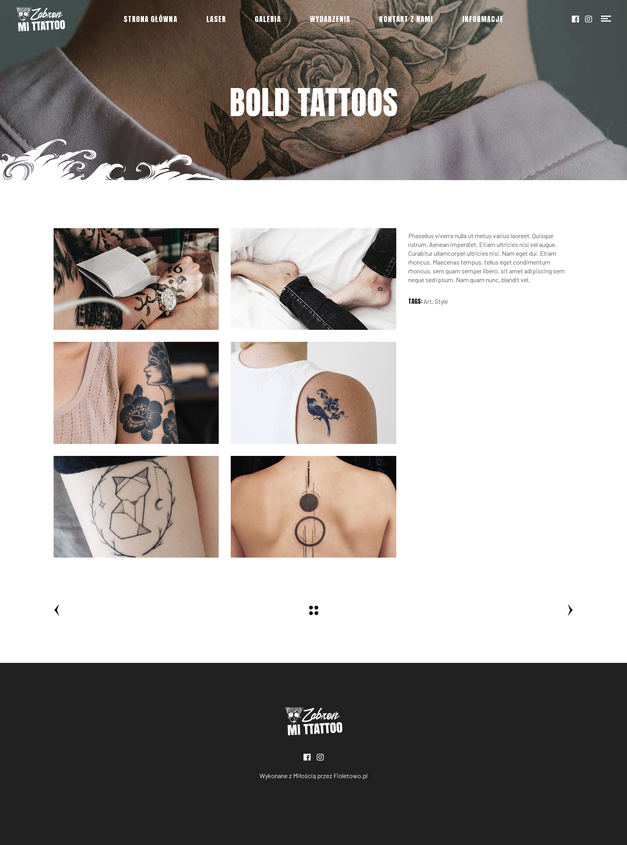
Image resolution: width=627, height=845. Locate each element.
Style (441, 301)
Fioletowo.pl (350, 775)
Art (427, 301)
